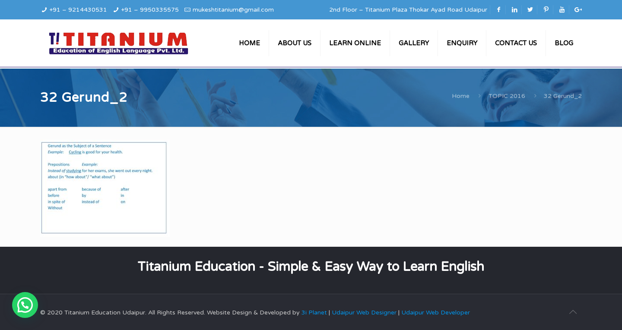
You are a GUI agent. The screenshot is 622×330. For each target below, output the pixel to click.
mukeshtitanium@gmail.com (233, 9)
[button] (25, 305)
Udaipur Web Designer (364, 312)
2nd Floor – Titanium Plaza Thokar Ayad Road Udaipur (408, 9)
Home (461, 96)
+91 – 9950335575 (150, 9)
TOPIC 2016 (507, 96)
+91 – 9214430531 (78, 9)
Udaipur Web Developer (435, 312)
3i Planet (315, 312)
